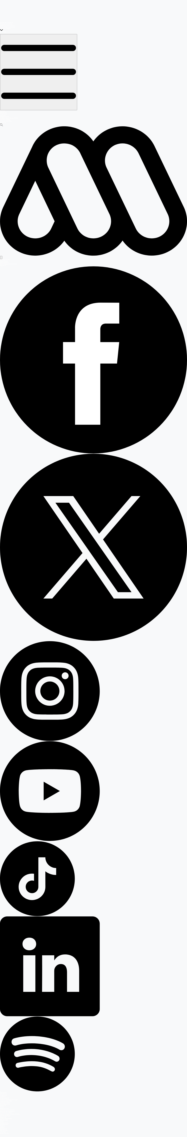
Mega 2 (2, 1126)
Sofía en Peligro (5, 28)
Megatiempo (4, 1124)
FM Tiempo (3, 1130)
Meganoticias (4, 1123)
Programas (3, 114)
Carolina (2, 1132)
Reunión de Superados (7, 27)
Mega (2, 1121)
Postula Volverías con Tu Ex (9, 118)
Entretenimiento (5, 1104)
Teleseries (3, 112)
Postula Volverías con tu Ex (9, 1099)
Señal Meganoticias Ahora (8, 264)
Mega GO (3, 122)
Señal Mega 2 (4, 262)
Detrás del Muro (5, 1116)
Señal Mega (4, 261)
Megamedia (4, 1120)
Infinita (2, 1127)
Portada (2, 111)
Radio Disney (4, 1133)
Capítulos (3, 115)
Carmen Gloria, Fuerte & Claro (10, 1114)
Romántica (3, 1129)
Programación (4, 117)
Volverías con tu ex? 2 (7, 25)
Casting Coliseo (5, 119)
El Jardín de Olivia (6, 24)
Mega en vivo (4, 1108)
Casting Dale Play (6, 121)
